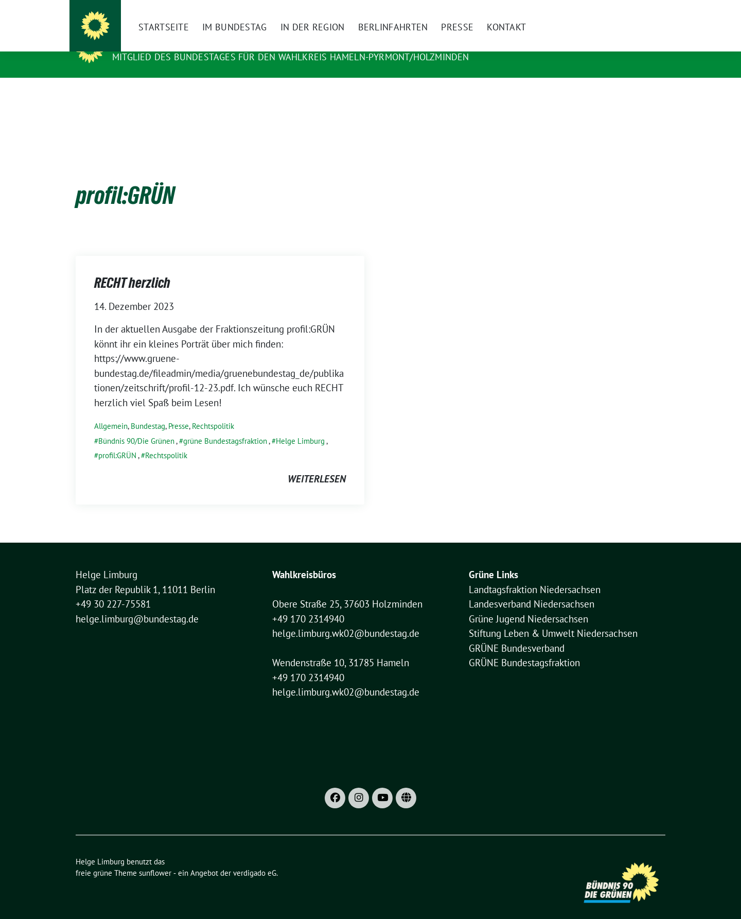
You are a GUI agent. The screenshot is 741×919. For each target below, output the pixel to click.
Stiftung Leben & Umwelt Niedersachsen (553, 617)
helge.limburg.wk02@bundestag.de (345, 617)
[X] (498, 10)
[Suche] (632, 10)
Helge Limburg (152, 42)
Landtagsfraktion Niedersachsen (535, 573)
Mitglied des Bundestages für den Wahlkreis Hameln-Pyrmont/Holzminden (290, 57)
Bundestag (148, 410)
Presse (178, 410)
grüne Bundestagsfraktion (225, 425)
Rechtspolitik (213, 410)
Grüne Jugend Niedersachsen (528, 603)
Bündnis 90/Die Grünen (136, 425)
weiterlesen (317, 463)
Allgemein (111, 410)
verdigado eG (254, 857)
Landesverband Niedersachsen (531, 588)
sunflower (155, 857)
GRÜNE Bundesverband (516, 632)
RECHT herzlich (132, 266)
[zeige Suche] (647, 10)
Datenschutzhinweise (589, 10)
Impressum (529, 10)
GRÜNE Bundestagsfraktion (524, 646)
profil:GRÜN (117, 439)
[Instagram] (480, 10)
